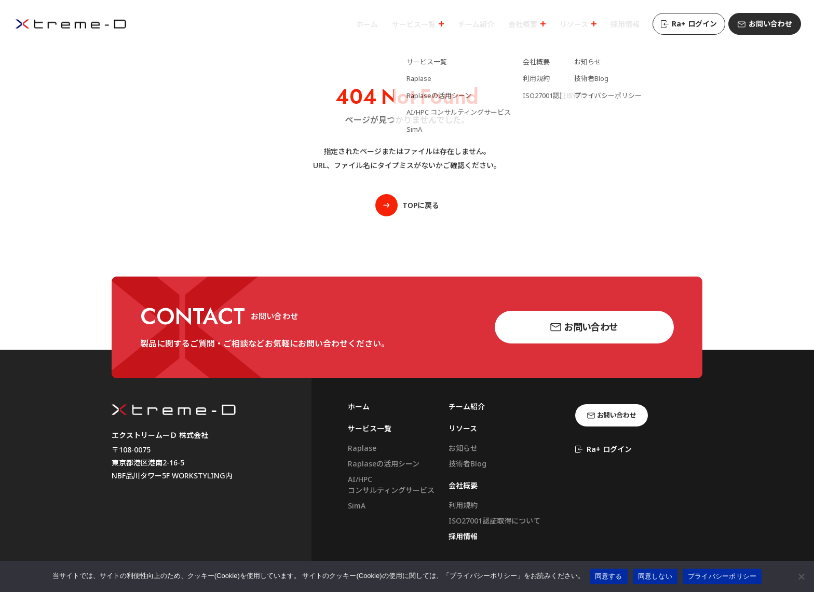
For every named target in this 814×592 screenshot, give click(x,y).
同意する (608, 576)
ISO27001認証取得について (494, 521)
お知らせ (463, 448)
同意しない (655, 576)
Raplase (362, 448)
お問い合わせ (765, 24)
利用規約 (463, 505)
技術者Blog (467, 464)
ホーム (359, 406)
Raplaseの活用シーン (383, 464)
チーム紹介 (467, 406)
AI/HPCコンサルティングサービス (391, 484)
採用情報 (463, 536)
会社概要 (463, 485)
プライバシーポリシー (722, 576)
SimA (356, 506)
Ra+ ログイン (689, 24)
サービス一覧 (369, 428)
